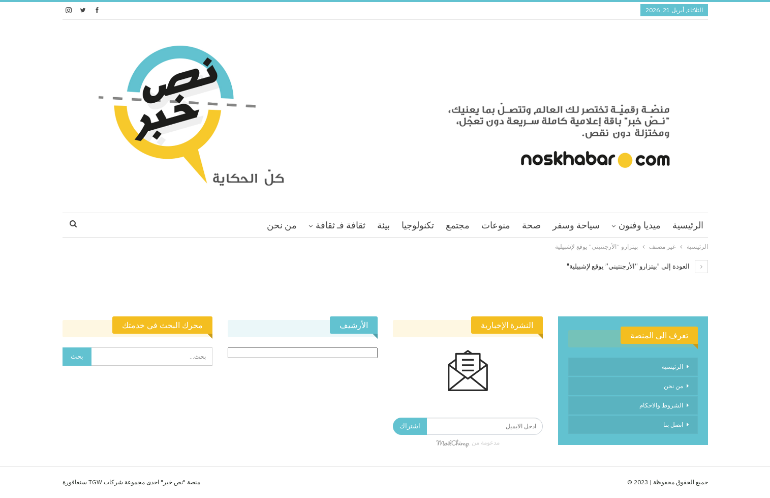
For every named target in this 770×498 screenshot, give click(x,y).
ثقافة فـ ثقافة (340, 225)
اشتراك (409, 426)
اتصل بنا (673, 424)
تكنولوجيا (418, 225)
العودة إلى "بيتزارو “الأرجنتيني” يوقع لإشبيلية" (637, 266)
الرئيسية (687, 225)
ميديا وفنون (640, 225)
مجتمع (458, 225)
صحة (531, 225)
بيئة (383, 225)
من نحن (282, 225)
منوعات (495, 225)
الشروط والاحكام (661, 405)
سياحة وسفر (576, 225)
